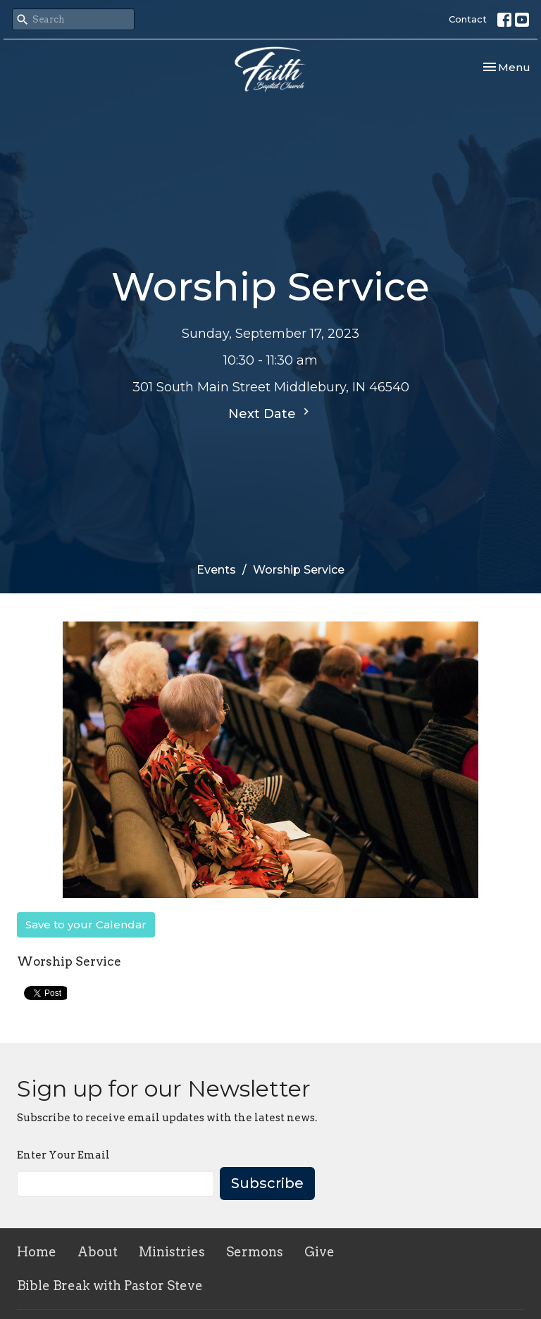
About (97, 1251)
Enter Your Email (63, 1155)
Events (216, 569)
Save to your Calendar (86, 924)
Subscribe (267, 1183)
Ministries (172, 1251)
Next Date (270, 413)
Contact (468, 19)
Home (36, 1251)
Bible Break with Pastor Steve (110, 1285)
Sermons (254, 1251)
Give (319, 1251)
